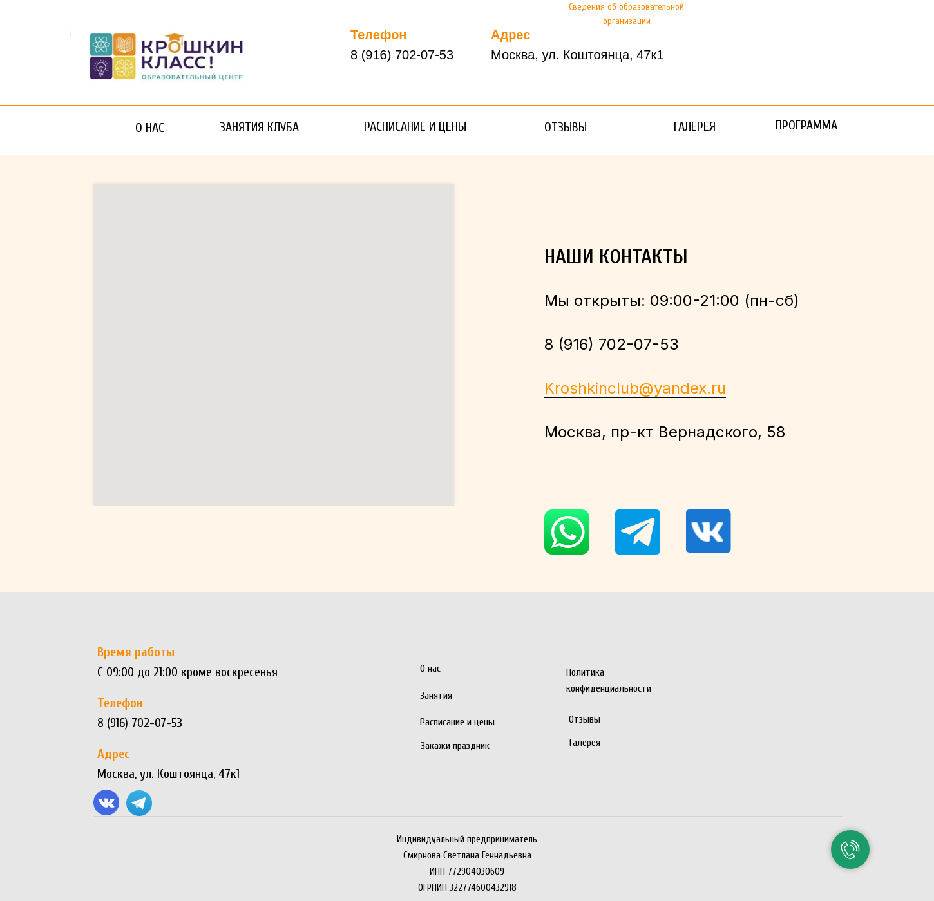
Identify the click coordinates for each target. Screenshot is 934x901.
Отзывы (584, 719)
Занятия (436, 695)
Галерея (584, 742)
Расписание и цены (457, 722)
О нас (430, 668)
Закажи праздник (455, 746)
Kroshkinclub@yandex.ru (635, 388)
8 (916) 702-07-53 (611, 344)
